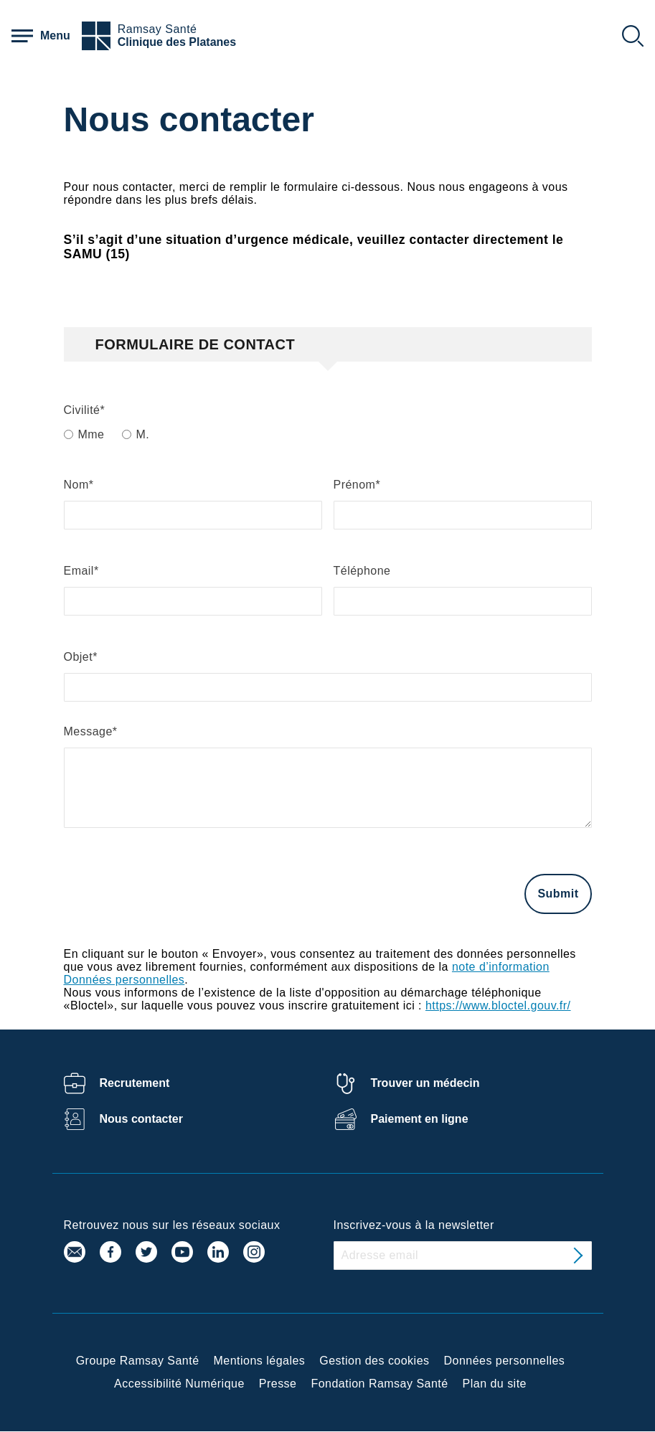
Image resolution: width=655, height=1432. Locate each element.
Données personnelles (504, 1361)
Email (79, 571)
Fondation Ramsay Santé (379, 1383)
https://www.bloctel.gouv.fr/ (498, 1005)
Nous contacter (141, 1119)
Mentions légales (260, 1361)
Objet (78, 657)
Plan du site (495, 1383)
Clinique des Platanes (177, 42)
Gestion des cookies (374, 1361)
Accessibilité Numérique (179, 1383)
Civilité (82, 410)
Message (88, 731)
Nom (76, 485)
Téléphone (362, 571)
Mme (91, 434)
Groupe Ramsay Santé (137, 1361)
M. (143, 434)
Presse (278, 1383)
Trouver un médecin (425, 1083)
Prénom (355, 485)
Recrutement (135, 1083)
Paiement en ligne (419, 1119)
